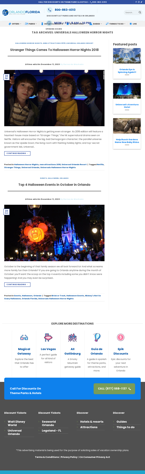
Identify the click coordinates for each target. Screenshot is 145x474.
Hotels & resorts (91, 422)
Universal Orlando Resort (79, 43)
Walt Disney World (16, 423)
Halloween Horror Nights (28, 43)
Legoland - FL (51, 431)
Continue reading (17, 153)
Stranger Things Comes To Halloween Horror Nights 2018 (54, 50)
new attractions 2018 (54, 43)
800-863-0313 (61, 10)
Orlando (64, 178)
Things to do (126, 427)
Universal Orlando (30, 167)
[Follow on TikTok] (141, 2)
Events (43, 178)
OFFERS (14, 23)
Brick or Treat (58, 295)
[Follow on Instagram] (139, 2)
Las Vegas (48, 349)
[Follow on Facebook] (136, 2)
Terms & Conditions (47, 457)
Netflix (100, 164)
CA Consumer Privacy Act (94, 457)
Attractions (88, 427)
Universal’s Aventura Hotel (127, 106)
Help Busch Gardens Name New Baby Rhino (127, 140)
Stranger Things (12, 167)
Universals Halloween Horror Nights (58, 167)
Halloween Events (75, 295)
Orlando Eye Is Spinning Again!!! (127, 70)
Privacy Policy (69, 457)
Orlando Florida (29, 298)
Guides (122, 422)
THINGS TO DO (115, 23)
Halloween (53, 178)
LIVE (133, 23)
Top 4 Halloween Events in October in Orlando (54, 185)
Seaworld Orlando (49, 423)
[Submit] (139, 12)
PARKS (31, 23)
